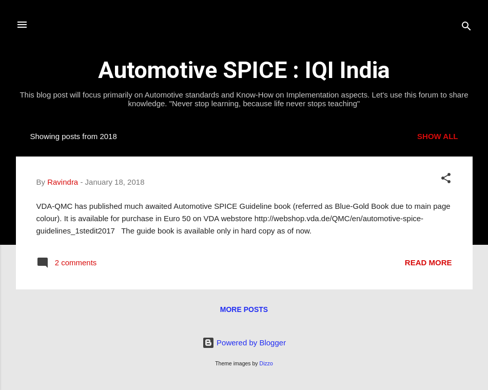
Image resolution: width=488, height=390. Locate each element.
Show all (437, 136)
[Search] (466, 28)
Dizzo (266, 363)
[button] (446, 180)
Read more (428, 262)
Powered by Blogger (244, 342)
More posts (244, 309)
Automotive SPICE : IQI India (244, 70)
